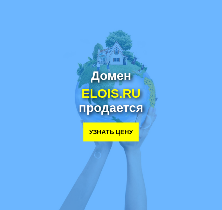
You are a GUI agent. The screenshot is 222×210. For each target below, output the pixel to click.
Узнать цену (111, 132)
